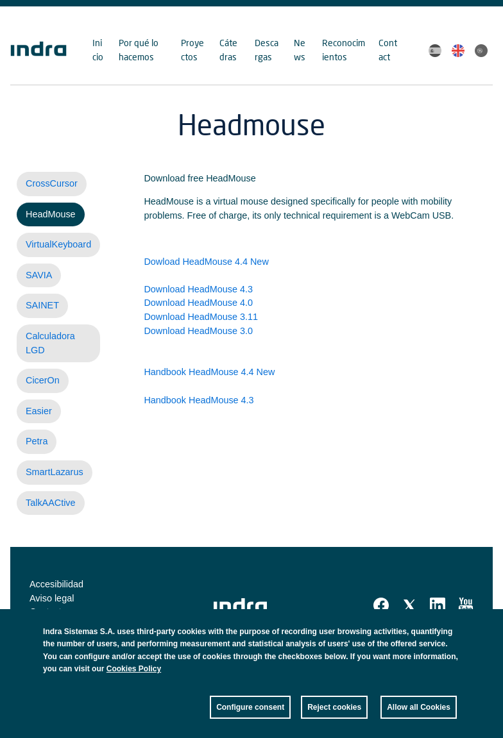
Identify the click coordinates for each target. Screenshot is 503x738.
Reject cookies (334, 713)
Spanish (435, 50)
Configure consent (250, 713)
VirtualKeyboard (58, 244)
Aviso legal (52, 598)
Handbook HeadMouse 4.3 (198, 400)
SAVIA (39, 275)
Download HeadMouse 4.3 (198, 289)
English (458, 50)
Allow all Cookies (418, 713)
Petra (36, 441)
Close (447, 641)
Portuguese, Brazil (481, 50)
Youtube (465, 605)
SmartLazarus (54, 472)
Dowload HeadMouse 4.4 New (206, 261)
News (299, 49)
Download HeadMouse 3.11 (201, 317)
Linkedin (437, 605)
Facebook (381, 605)
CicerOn (43, 380)
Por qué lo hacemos (138, 49)
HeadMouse (51, 214)
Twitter (409, 605)
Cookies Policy (134, 674)
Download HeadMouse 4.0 (198, 303)
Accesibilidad (56, 584)
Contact (388, 49)
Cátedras (228, 49)
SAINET (42, 305)
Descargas (266, 49)
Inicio (97, 49)
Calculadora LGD (50, 343)
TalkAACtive (51, 503)
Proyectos (192, 49)
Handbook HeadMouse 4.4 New (209, 372)
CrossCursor (52, 183)
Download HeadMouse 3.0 (198, 331)
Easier (39, 411)
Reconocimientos (343, 49)
